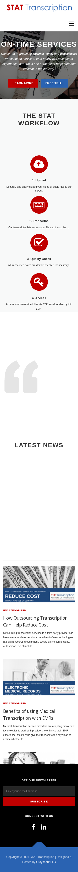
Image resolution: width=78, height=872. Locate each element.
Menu (71, 23)
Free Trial (54, 83)
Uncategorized (14, 652)
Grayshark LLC (46, 862)
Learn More (23, 83)
